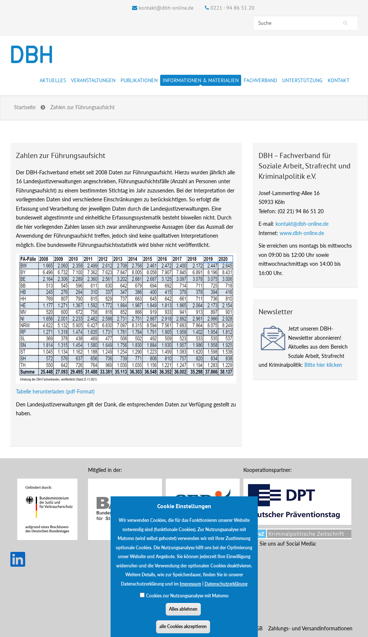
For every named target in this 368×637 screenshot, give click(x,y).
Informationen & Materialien (201, 81)
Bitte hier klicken (323, 365)
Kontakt (339, 80)
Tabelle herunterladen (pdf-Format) (55, 391)
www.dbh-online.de (302, 233)
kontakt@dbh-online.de (166, 7)
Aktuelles (53, 81)
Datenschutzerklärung (226, 590)
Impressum (190, 590)
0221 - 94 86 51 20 (232, 7)
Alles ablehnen (183, 615)
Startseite (25, 107)
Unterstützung (302, 81)
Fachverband (260, 81)
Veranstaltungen (93, 81)
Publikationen (139, 81)
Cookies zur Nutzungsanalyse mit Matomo (187, 601)
